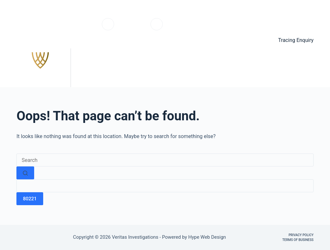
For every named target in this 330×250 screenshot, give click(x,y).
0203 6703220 (132, 27)
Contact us (294, 67)
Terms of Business (298, 240)
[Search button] (25, 172)
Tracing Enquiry (296, 40)
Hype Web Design (207, 237)
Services (198, 68)
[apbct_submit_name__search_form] (29, 198)
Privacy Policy (300, 235)
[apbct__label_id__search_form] (165, 185)
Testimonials (245, 67)
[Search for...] (165, 160)
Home (162, 67)
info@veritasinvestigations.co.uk (198, 27)
